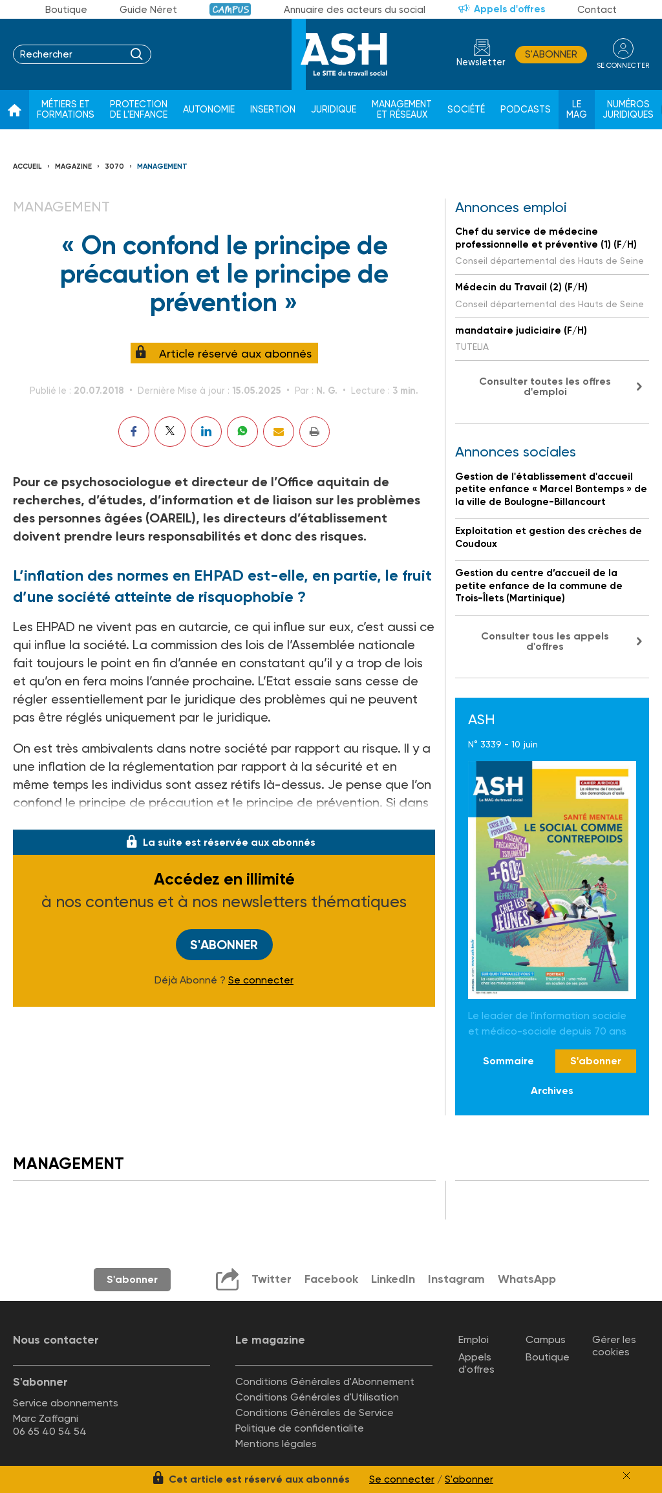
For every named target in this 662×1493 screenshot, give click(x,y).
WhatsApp (527, 1279)
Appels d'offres (509, 9)
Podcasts (525, 109)
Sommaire (508, 1061)
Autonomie (209, 109)
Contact (597, 10)
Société (466, 109)
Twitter (271, 1279)
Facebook (331, 1279)
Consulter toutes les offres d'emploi (545, 386)
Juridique (333, 109)
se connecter (623, 65)
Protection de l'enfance (138, 109)
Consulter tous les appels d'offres (545, 641)
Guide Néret (148, 10)
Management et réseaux (402, 109)
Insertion (272, 109)
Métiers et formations (65, 109)
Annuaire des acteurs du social (354, 10)
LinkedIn (393, 1279)
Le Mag (576, 109)
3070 (114, 166)
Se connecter (261, 980)
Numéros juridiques (628, 109)
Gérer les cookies (614, 1345)
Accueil (27, 166)
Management (162, 166)
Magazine (73, 166)
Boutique (66, 10)
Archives (552, 1090)
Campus (230, 9)
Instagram (456, 1279)
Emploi (473, 1339)
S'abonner (551, 54)
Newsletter (481, 62)
